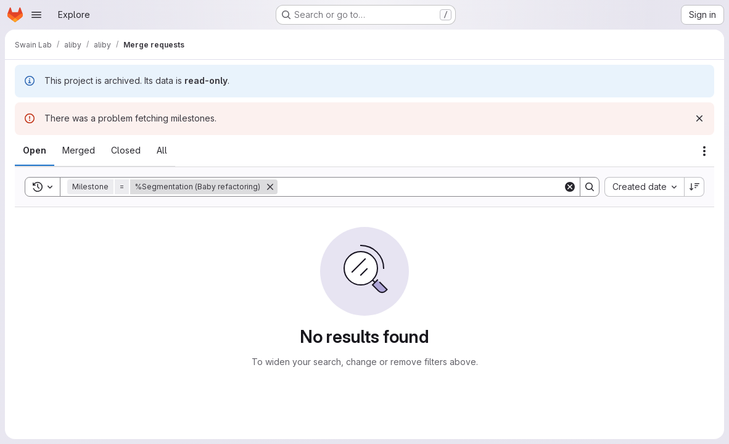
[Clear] (569, 186)
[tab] (34, 150)
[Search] (420, 186)
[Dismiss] (699, 118)
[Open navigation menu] (36, 15)
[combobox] (644, 187)
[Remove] (270, 186)
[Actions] (704, 151)
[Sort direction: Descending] (694, 187)
